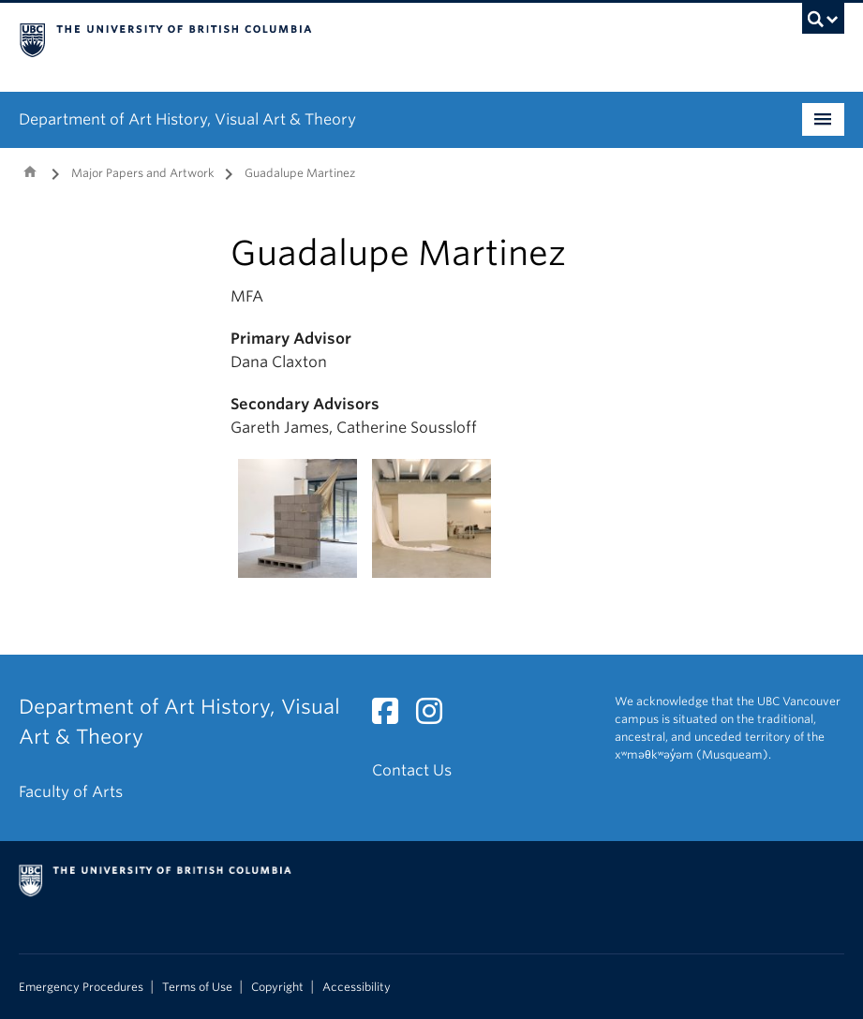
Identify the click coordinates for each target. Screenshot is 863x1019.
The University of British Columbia (370, 38)
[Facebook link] (392, 717)
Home (30, 171)
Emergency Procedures (81, 987)
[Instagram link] (436, 717)
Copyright (277, 987)
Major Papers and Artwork (143, 173)
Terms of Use (197, 987)
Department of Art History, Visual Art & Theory (187, 119)
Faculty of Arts (71, 792)
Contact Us (412, 770)
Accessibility (356, 987)
